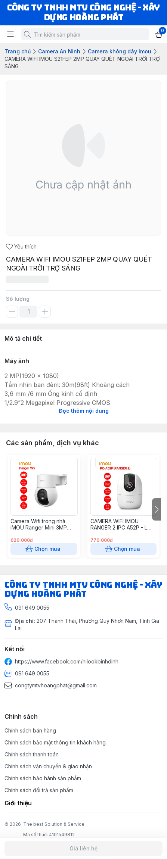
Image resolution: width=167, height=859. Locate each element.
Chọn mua (43, 549)
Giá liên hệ (83, 848)
